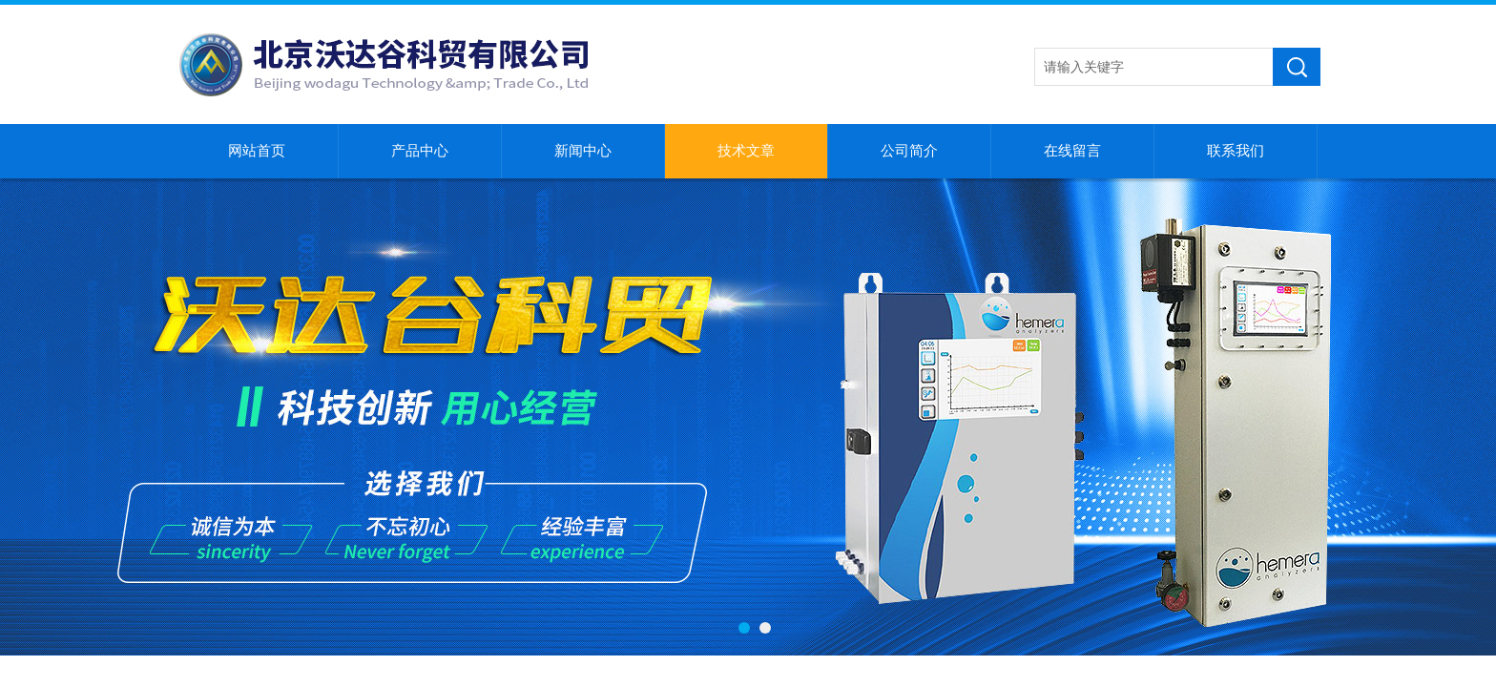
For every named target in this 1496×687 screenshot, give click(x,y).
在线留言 (1072, 150)
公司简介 (909, 150)
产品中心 (419, 150)
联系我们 (1235, 150)
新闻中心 (583, 150)
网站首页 (256, 150)
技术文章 (746, 150)
